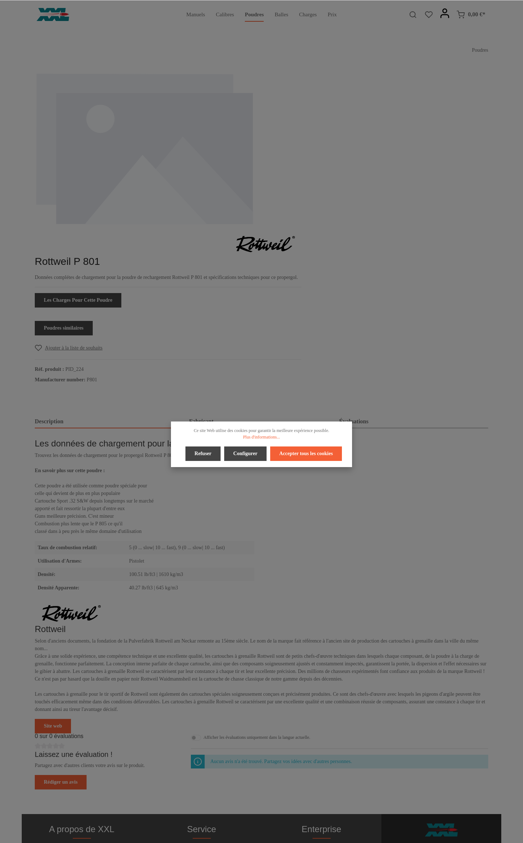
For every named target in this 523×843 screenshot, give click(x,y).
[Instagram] (280, 817)
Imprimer (321, 752)
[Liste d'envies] (429, 14)
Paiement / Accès (201, 718)
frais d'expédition (408, 833)
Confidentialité (321, 729)
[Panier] (470, 14)
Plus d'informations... (261, 437)
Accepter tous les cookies (305, 453)
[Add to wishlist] (302, 194)
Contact (202, 752)
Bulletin (201, 764)
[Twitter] (256, 817)
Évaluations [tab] (353, 267)
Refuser (203, 453)
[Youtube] (268, 817)
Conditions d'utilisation (321, 741)
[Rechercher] (413, 14)
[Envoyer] (481, 743)
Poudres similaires (298, 174)
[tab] (109, 268)
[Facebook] (244, 817)
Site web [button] (53, 572)
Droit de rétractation (201, 729)
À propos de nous (321, 718)
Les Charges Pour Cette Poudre (312, 146)
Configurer (245, 453)
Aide (201, 741)
